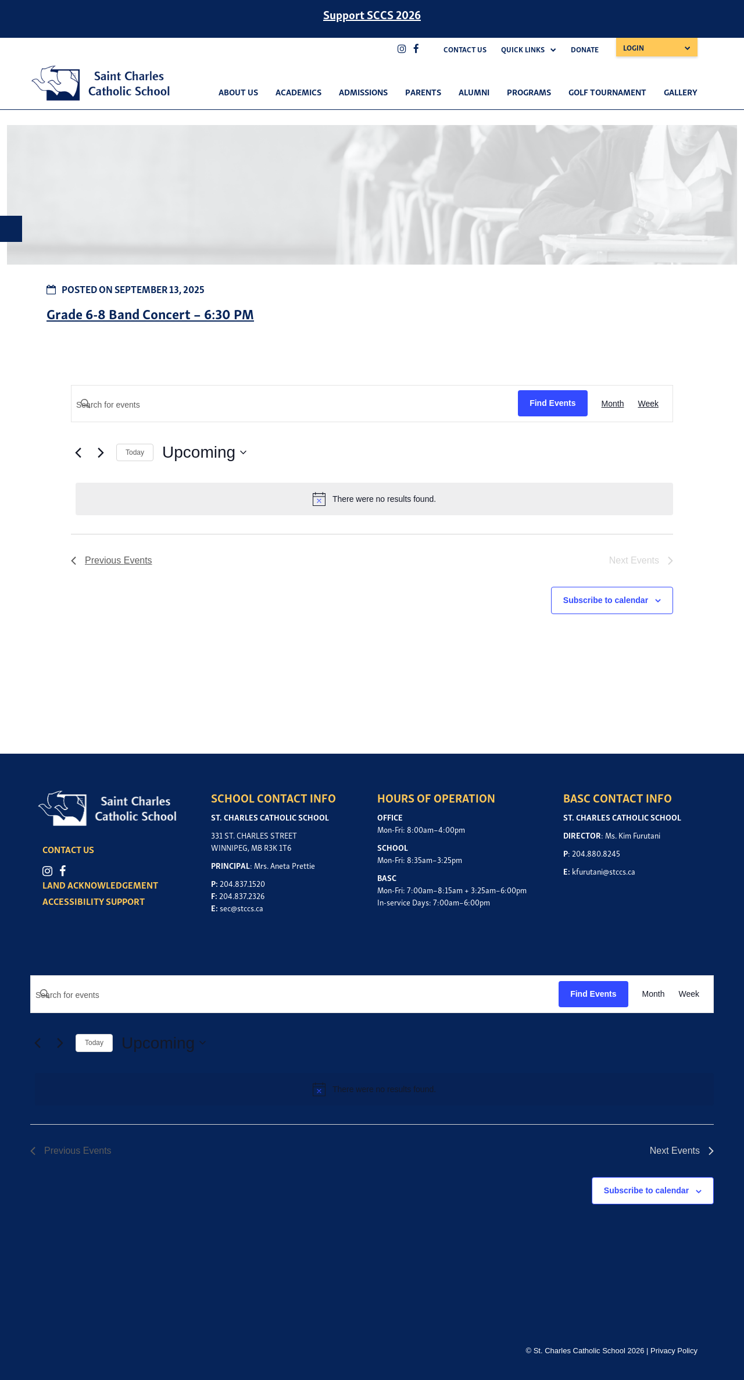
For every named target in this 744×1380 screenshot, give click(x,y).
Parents (423, 91)
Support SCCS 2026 (372, 14)
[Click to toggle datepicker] (204, 452)
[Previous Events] (78, 452)
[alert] (374, 499)
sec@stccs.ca (241, 907)
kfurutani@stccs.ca (603, 871)
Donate (585, 49)
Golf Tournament (607, 91)
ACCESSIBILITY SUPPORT (95, 900)
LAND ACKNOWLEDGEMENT (101, 884)
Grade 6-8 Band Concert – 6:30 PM (150, 313)
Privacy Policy (674, 1350)
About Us (238, 91)
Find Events (552, 403)
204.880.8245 (596, 853)
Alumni (474, 91)
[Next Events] (101, 452)
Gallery (681, 91)
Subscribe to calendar (605, 600)
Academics (298, 91)
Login (633, 47)
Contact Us (465, 49)
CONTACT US (69, 849)
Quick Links (523, 49)
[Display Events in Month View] (613, 404)
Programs (529, 91)
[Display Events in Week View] (648, 404)
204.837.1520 (242, 883)
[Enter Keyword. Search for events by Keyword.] (294, 405)
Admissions (363, 91)
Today (135, 452)
